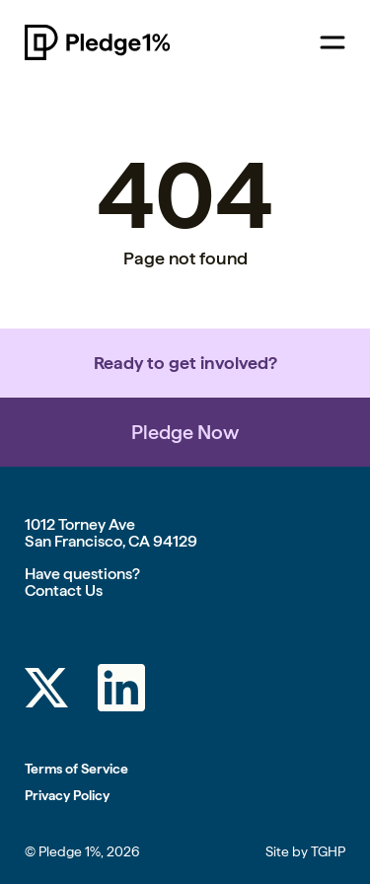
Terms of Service (76, 768)
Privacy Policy (67, 795)
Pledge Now (185, 432)
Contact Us (64, 590)
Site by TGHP (305, 851)
